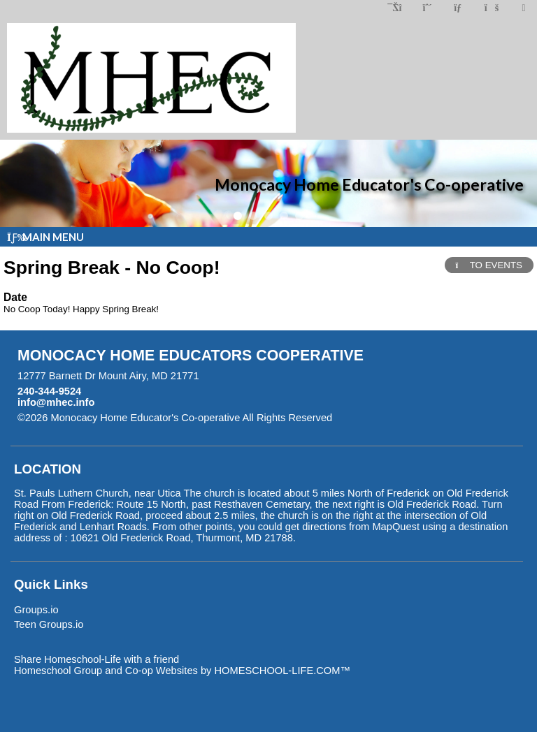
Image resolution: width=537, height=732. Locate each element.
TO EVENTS (489, 265)
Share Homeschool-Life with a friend (96, 659)
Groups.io (36, 609)
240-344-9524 (49, 391)
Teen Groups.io (48, 624)
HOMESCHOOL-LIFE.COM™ (282, 670)
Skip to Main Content (393, 417)
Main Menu (45, 236)
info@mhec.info (55, 402)
